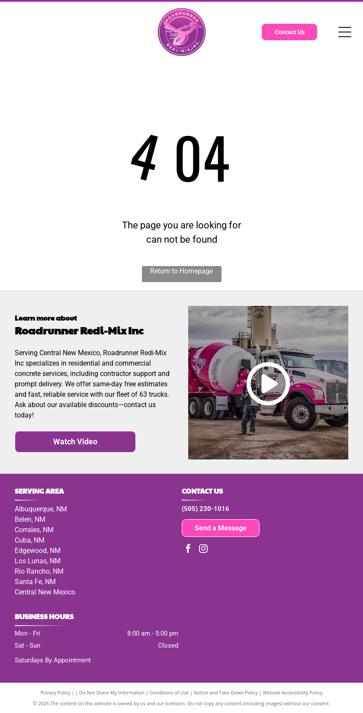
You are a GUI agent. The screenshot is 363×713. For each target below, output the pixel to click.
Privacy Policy (56, 692)
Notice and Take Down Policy (226, 692)
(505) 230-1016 (205, 509)
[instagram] (203, 549)
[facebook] (188, 549)
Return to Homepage (181, 271)
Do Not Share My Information (112, 692)
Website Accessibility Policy (292, 692)
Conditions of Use (169, 692)
